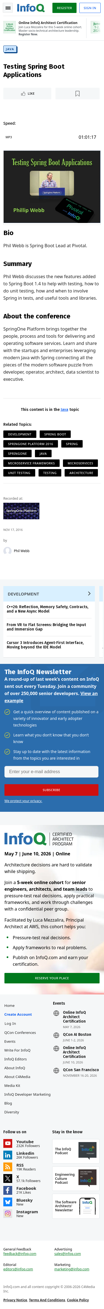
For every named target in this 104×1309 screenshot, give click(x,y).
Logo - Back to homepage (31, 7)
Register (64, 8)
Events (10, 1041)
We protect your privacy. (23, 801)
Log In (10, 1023)
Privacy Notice (15, 1300)
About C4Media (17, 1076)
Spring (72, 444)
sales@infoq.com (67, 1254)
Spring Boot (55, 434)
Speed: (9, 123)
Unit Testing (19, 473)
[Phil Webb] (7, 551)
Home (9, 1005)
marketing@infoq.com (71, 1269)
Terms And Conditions (47, 1300)
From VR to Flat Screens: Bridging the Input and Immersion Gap (46, 627)
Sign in (90, 8)
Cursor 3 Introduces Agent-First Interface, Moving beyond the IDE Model (45, 645)
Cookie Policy (78, 1300)
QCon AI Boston (77, 1035)
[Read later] (77, 93)
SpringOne (17, 453)
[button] (51, 790)
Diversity (11, 1112)
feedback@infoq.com (19, 1254)
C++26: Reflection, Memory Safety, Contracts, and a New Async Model (47, 609)
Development (20, 434)
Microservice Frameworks (31, 463)
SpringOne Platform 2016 (30, 444)
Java (10, 49)
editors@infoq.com (18, 1269)
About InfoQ (14, 1067)
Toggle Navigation (8, 8)
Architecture (81, 473)
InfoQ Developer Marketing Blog (27, 1099)
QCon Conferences (20, 1032)
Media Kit (12, 1085)
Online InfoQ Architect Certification (74, 1017)
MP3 (9, 137)
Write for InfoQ (17, 1050)
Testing (50, 473)
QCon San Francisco (81, 1070)
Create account (18, 1014)
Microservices (80, 463)
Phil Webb (21, 551)
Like (31, 93)
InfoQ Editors (15, 1059)
